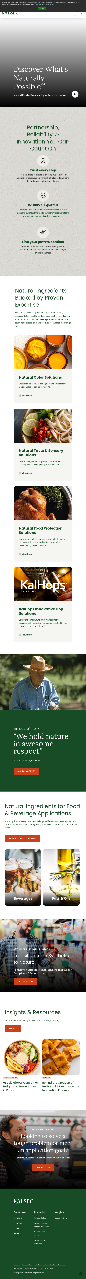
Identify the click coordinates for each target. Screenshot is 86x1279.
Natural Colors (40, 1218)
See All (13, 1028)
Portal (16, 1233)
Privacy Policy (27, 1265)
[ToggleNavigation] (75, 13)
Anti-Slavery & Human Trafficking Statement (50, 1265)
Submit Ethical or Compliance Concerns (39, 1268)
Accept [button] (42, 8)
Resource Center (62, 1218)
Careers (17, 1228)
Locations (18, 1218)
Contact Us (18, 1223)
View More (27, 395)
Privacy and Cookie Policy (45, 4)
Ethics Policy (18, 1268)
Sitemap (17, 1265)
